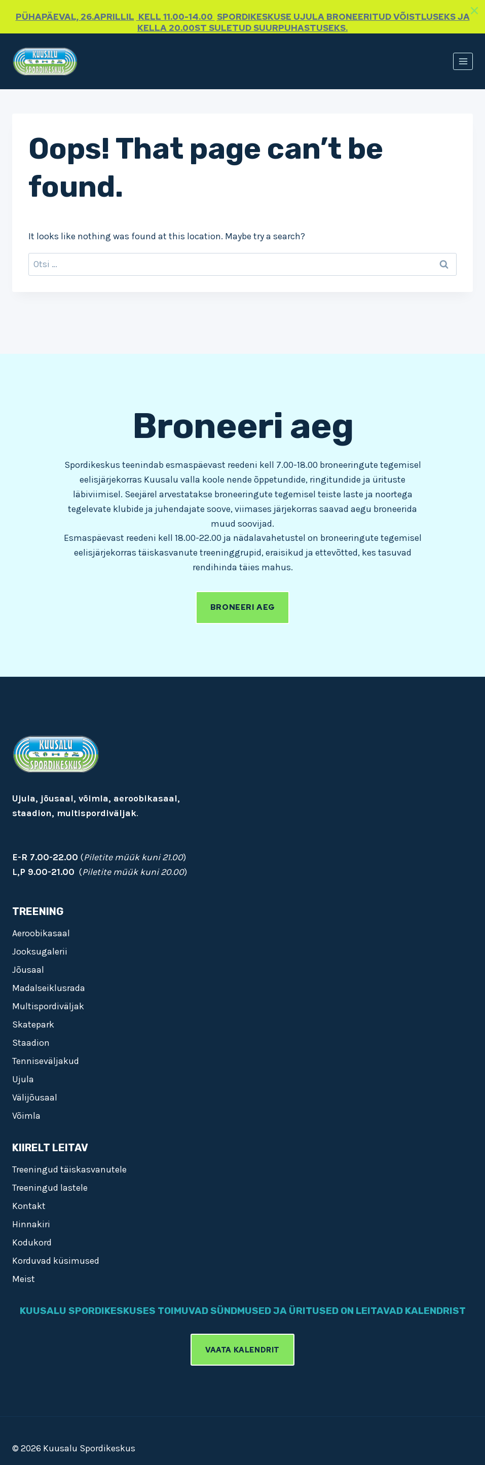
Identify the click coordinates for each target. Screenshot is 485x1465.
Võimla (26, 1113)
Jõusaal (28, 967)
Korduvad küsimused (55, 1258)
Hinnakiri (31, 1222)
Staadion (31, 1040)
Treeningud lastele (50, 1185)
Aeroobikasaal (41, 931)
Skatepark (33, 1022)
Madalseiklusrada (48, 986)
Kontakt (29, 1204)
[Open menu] (463, 61)
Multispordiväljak (48, 1004)
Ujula (23, 1077)
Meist (23, 1277)
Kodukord (32, 1240)
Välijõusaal (34, 1095)
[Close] (474, 11)
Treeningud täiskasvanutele (69, 1167)
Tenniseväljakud (45, 1059)
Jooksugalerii (39, 949)
